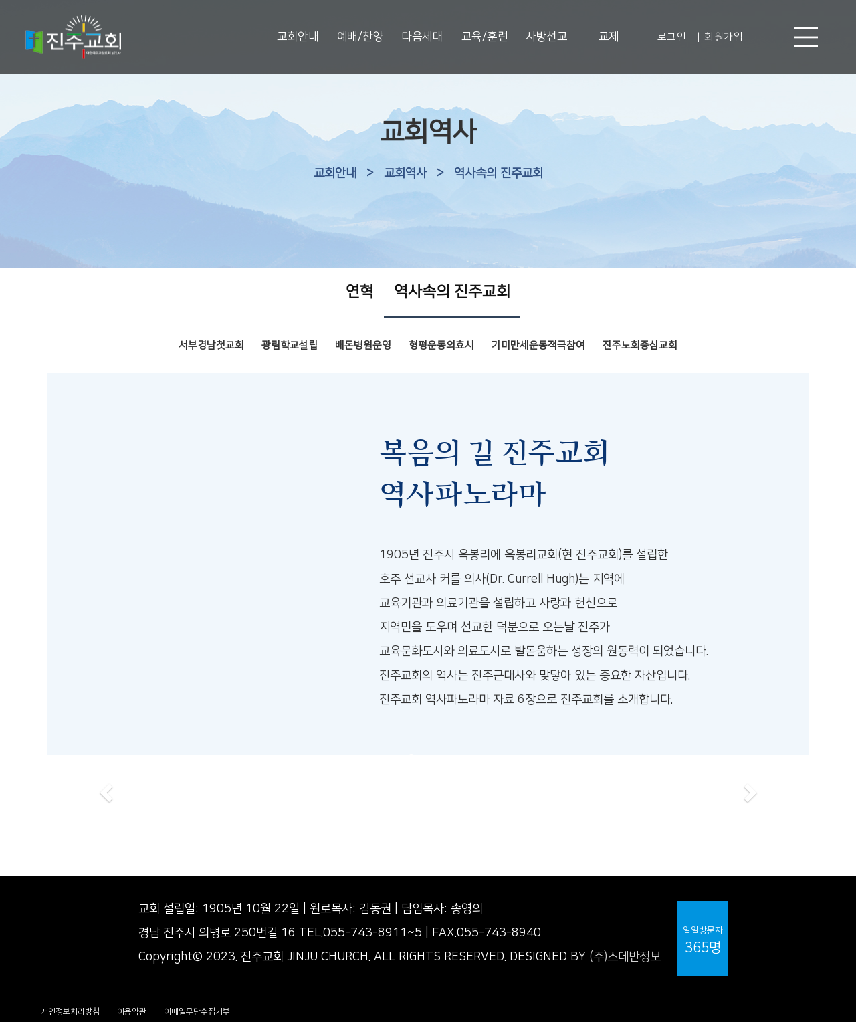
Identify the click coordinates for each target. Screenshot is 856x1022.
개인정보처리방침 (70, 1011)
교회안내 (297, 37)
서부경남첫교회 (211, 345)
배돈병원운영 (363, 345)
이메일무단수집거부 (197, 1011)
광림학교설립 (289, 345)
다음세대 (422, 37)
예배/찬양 (360, 37)
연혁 (360, 291)
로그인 (672, 37)
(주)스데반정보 (625, 957)
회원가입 (723, 37)
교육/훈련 (484, 37)
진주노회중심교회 (640, 345)
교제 (609, 37)
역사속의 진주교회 (498, 173)
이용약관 (131, 1011)
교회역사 (405, 173)
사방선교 (546, 37)
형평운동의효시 (441, 345)
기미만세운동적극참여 (538, 345)
